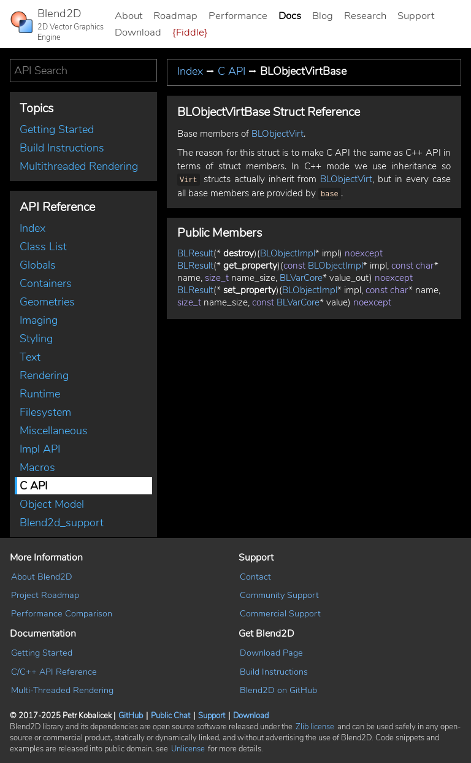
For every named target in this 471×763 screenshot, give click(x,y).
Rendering (44, 375)
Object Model (52, 504)
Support (415, 16)
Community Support (279, 595)
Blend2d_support (62, 522)
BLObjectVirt (277, 134)
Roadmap (175, 16)
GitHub (130, 715)
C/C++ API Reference (54, 671)
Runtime (40, 393)
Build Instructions (62, 147)
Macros (37, 467)
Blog (322, 16)
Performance (238, 16)
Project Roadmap (45, 595)
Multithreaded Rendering (79, 166)
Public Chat (170, 715)
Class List (43, 246)
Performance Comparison (61, 613)
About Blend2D (41, 576)
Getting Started (57, 129)
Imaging (39, 320)
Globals (38, 265)
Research (365, 16)
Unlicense (188, 748)
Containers (46, 283)
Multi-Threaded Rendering (62, 690)
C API (33, 485)
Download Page (271, 652)
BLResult (195, 251)
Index (32, 228)
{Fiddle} (190, 32)
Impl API (40, 449)
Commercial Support (280, 613)
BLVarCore (301, 275)
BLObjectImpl (287, 251)
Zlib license (315, 726)
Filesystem (45, 412)
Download (138, 32)
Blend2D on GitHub (278, 690)
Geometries (47, 301)
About (128, 16)
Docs (289, 16)
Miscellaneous (54, 430)
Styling (36, 338)
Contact (255, 576)
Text (30, 357)
